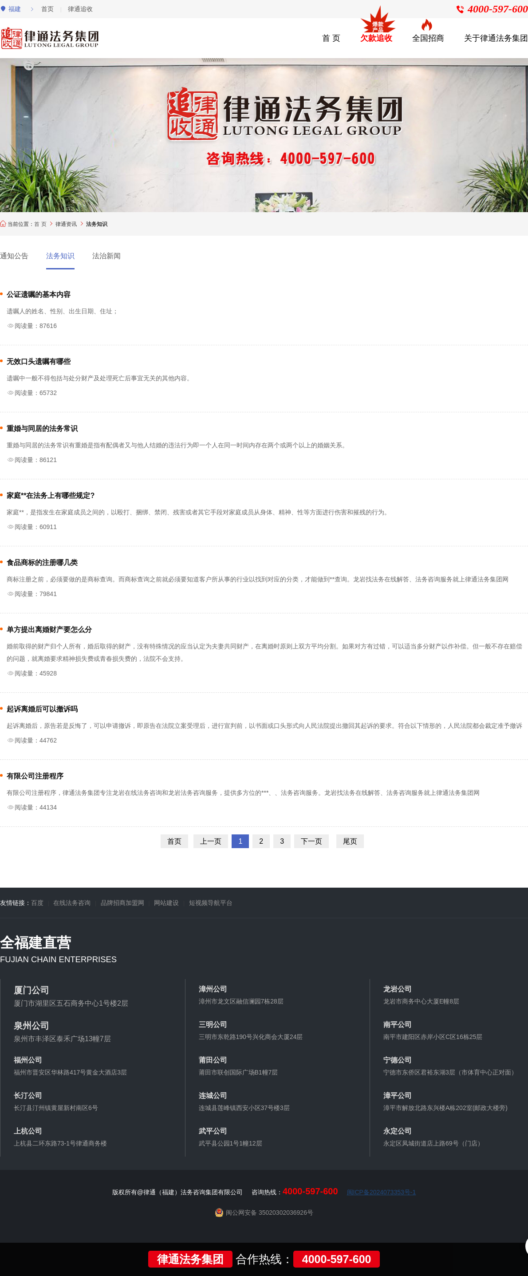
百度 (37, 902)
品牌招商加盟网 (122, 902)
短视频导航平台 (210, 902)
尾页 (350, 841)
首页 (47, 8)
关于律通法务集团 (496, 38)
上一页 (210, 841)
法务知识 (60, 256)
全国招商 (428, 38)
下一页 (311, 841)
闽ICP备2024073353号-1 (381, 1192)
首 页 (331, 38)
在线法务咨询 (72, 902)
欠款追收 (376, 38)
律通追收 (80, 8)
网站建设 (166, 902)
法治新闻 (106, 256)
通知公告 (14, 256)
